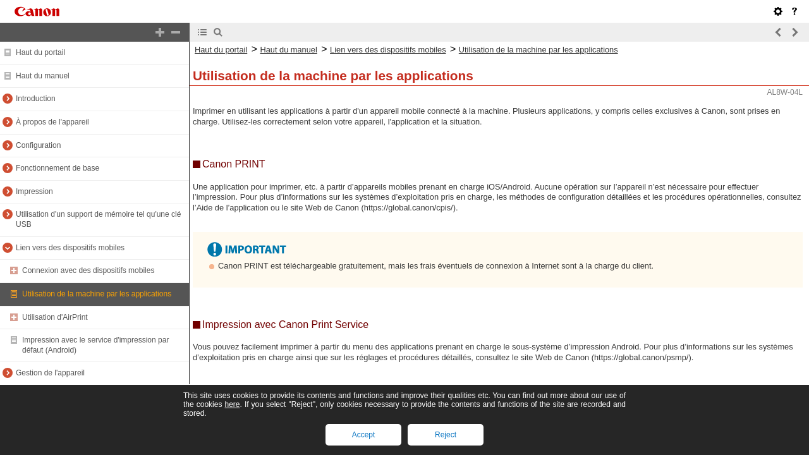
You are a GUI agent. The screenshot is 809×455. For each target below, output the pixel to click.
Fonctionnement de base (57, 168)
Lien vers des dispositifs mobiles (70, 247)
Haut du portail (40, 52)
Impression (34, 191)
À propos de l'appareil (52, 122)
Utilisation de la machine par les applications (96, 293)
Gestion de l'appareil (50, 372)
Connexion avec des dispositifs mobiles (88, 270)
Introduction (36, 98)
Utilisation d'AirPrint (55, 317)
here (232, 404)
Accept (363, 434)
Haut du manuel (43, 75)
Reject (445, 434)
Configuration (38, 145)
